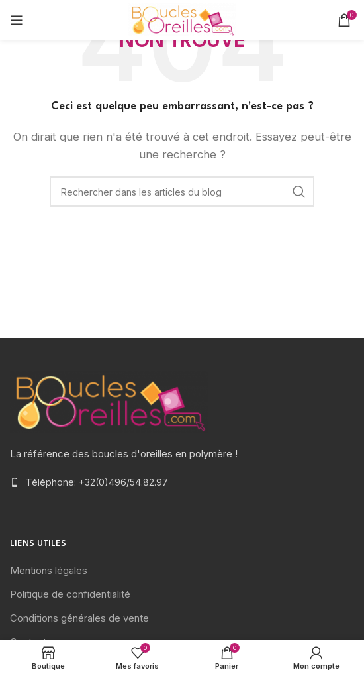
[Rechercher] (182, 191)
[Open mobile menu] (16, 20)
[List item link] (182, 482)
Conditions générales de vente (79, 618)
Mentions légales (48, 570)
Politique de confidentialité (70, 594)
